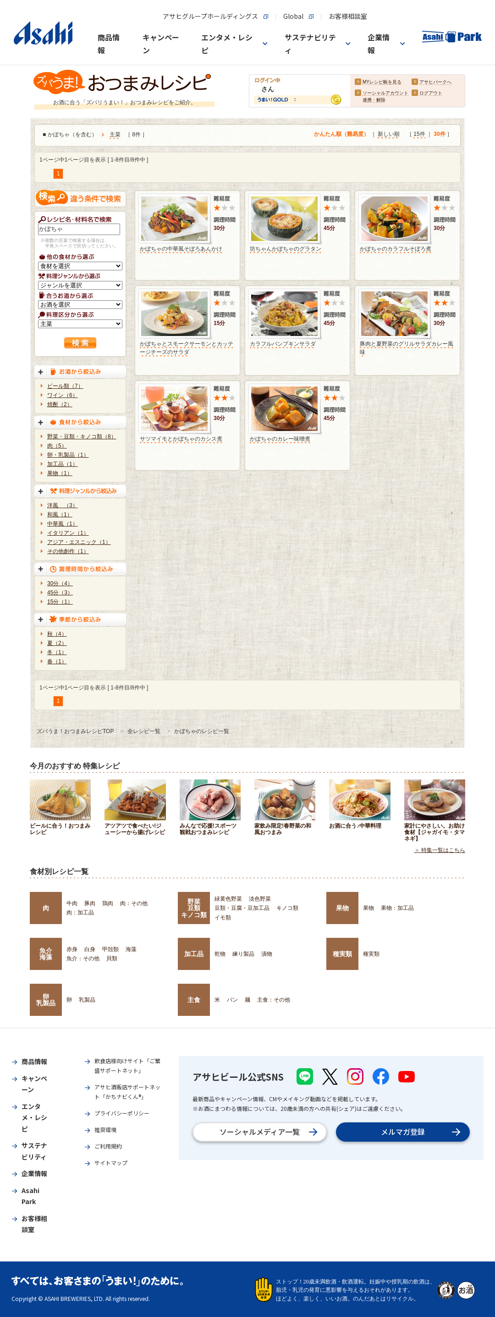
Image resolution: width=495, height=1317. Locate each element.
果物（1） (59, 473)
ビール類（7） (65, 386)
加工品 (194, 954)
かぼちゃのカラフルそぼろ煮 (395, 249)
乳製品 (87, 1000)
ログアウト (430, 93)
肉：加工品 (80, 912)
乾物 (220, 954)
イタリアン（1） (68, 533)
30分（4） (60, 583)
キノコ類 (287, 908)
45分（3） (60, 592)
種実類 (342, 954)
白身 (89, 949)
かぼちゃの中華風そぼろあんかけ (181, 249)
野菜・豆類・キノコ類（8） (81, 436)
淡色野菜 (260, 899)
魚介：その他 (82, 958)
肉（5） (57, 446)
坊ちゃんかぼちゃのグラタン (285, 249)
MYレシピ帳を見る (382, 82)
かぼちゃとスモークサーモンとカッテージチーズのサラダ (186, 348)
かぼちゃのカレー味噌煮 (280, 439)
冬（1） (57, 652)
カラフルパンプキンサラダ (283, 344)
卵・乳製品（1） (68, 455)
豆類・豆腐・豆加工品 (242, 908)
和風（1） (59, 514)
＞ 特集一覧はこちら (439, 850)
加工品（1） (62, 464)
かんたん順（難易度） (341, 134)
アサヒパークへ (435, 82)
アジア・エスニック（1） (79, 542)
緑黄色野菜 (228, 899)
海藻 (131, 949)
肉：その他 (134, 903)
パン (232, 1000)
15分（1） (60, 602)
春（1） (57, 661)
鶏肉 (107, 903)
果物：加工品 (397, 908)
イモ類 (222, 917)
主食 (193, 999)
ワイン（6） (62, 395)
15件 (419, 134)
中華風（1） (62, 524)
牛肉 (71, 903)
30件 (439, 134)
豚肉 (89, 903)
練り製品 (243, 954)
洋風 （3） (62, 505)
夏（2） (57, 643)
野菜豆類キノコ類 (194, 908)
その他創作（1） (68, 551)
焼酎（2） (59, 404)
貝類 (111, 958)
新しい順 (389, 134)
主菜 (115, 135)
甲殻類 (110, 949)
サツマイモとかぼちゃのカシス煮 (181, 439)
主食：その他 (273, 1000)
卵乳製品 (45, 1000)
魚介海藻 (45, 954)
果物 (342, 908)
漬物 (266, 954)
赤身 (71, 949)
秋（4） (57, 634)
